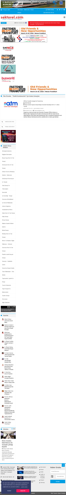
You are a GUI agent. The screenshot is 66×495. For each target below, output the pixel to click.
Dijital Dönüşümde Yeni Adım (8, 387)
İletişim (19, 12)
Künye (32, 9)
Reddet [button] (9, 490)
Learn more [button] (24, 486)
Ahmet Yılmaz (7, 319)
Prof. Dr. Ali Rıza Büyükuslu (8, 397)
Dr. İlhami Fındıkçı (8, 341)
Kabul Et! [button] (22, 490)
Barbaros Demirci (8, 325)
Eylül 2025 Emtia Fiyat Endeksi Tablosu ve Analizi (8, 368)
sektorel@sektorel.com (8, 480)
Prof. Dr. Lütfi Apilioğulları (7, 406)
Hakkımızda (27, 9)
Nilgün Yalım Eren (8, 391)
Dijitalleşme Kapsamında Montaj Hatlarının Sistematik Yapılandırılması (9, 411)
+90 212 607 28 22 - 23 (7, 477)
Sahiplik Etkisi (7, 362)
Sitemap (42, 482)
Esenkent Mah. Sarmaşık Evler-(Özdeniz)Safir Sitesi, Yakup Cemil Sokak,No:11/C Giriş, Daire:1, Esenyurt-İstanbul (8, 470)
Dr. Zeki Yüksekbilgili (7, 359)
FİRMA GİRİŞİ (50, 9)
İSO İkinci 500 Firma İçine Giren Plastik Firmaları (9, 328)
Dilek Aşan (7, 332)
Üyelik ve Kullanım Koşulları (42, 476)
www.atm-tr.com (28, 110)
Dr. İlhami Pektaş (8, 347)
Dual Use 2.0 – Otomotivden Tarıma (9, 418)
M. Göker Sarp (8, 385)
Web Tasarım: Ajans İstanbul (58, 493)
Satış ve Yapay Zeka (9, 382)
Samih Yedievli (8, 416)
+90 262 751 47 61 (28, 108)
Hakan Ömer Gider (9, 381)
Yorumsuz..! (7, 423)
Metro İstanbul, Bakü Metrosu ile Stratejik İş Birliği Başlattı (7, 444)
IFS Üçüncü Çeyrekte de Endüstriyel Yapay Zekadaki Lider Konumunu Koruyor (30, 472)
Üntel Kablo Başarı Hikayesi (8, 349)
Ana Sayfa (20, 9)
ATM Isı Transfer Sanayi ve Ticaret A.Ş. (33, 101)
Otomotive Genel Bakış (8, 321)
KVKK (41, 472)
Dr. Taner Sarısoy (8, 353)
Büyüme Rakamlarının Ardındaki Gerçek (8, 401)
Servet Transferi (8, 373)
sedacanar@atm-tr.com (38, 110)
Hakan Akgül (7, 376)
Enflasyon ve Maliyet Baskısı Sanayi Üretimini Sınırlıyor (30, 477)
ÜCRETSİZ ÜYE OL (49, 12)
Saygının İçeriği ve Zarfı (8, 343)
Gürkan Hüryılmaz (8, 365)
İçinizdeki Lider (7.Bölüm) (8, 393)
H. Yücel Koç (7, 372)
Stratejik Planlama (8, 378)
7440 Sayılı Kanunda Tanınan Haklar (9, 355)
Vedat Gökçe (7, 422)
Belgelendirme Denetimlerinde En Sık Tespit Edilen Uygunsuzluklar (8, 336)
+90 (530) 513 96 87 (38, 108)
